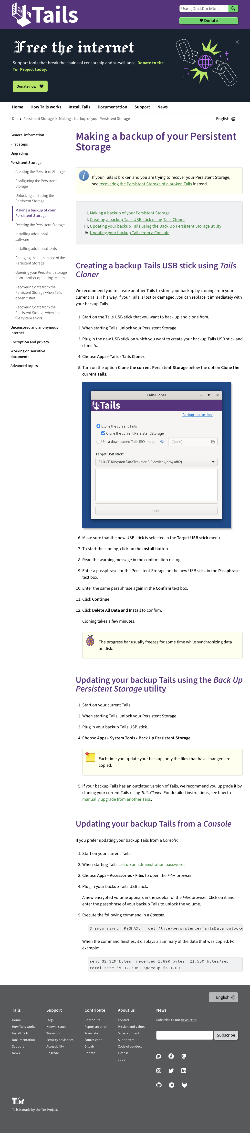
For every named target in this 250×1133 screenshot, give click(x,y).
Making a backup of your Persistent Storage (130, 213)
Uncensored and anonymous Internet (34, 330)
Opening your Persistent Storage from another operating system (41, 275)
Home (17, 107)
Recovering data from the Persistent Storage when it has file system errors (39, 312)
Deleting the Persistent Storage (40, 225)
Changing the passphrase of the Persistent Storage (40, 260)
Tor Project (49, 1109)
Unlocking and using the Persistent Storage (34, 198)
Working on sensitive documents (27, 353)
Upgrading (19, 153)
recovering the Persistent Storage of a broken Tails (145, 184)
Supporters (126, 1040)
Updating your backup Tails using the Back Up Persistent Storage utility (155, 226)
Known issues (56, 1026)
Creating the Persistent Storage (40, 171)
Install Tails (79, 107)
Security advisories (59, 1040)
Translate (91, 1033)
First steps (19, 144)
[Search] (233, 8)
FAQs (49, 1020)
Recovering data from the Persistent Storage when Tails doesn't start (38, 292)
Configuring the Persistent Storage (36, 183)
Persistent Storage (26, 162)
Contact (123, 1020)
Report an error (95, 1026)
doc (15, 118)
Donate (89, 1053)
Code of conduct (130, 1046)
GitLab (89, 1046)
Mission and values (131, 1026)
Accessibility (55, 1046)
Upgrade (52, 1053)
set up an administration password (151, 864)
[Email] (184, 1035)
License (123, 1053)
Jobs (121, 1059)
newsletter (189, 1020)
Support (142, 107)
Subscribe (226, 1035)
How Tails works (46, 107)
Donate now (30, 86)
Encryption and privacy (29, 342)
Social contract (128, 1033)
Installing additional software (31, 236)
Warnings (53, 1033)
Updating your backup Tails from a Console (129, 233)
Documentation (112, 107)
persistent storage (38, 118)
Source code (93, 1040)
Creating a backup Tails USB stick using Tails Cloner (137, 220)
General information (27, 135)
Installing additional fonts (36, 248)
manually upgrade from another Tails (116, 799)
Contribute (92, 1020)
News (162, 107)
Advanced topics (24, 365)
